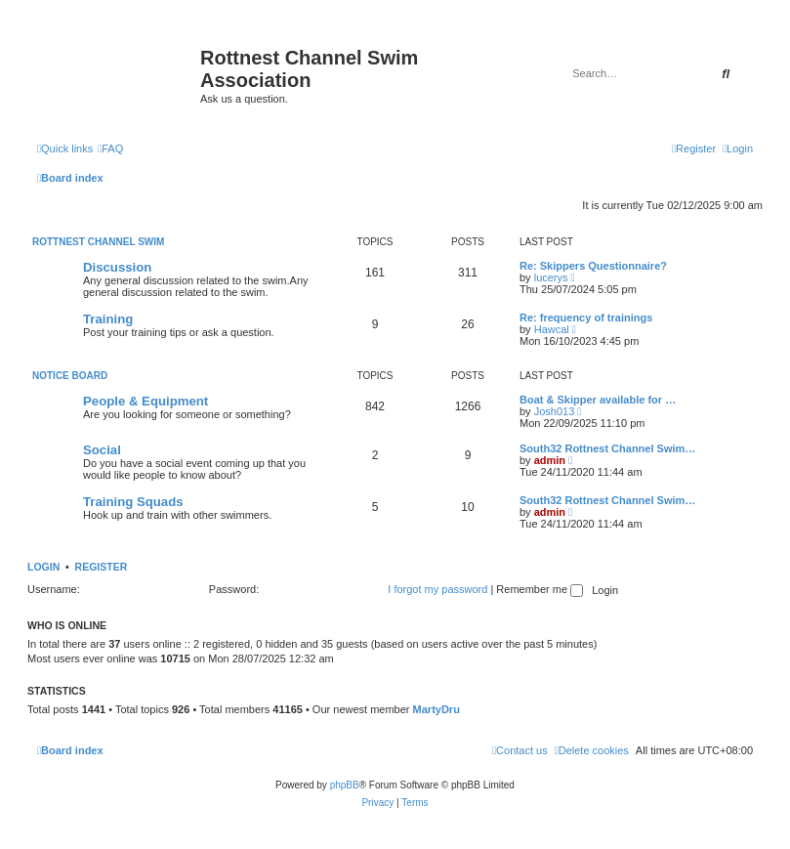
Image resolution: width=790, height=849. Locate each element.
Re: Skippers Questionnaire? (593, 266)
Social (102, 450)
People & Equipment (145, 401)
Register (101, 567)
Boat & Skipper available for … (598, 399)
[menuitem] (110, 148)
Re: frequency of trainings (586, 317)
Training (108, 319)
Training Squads (133, 501)
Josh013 (554, 411)
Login (43, 567)
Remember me (539, 589)
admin (549, 460)
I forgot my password (437, 589)
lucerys (551, 277)
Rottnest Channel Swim (98, 241)
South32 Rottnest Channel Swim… (607, 448)
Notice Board (69, 375)
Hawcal (551, 329)
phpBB (344, 785)
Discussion (117, 267)
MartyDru (436, 709)
